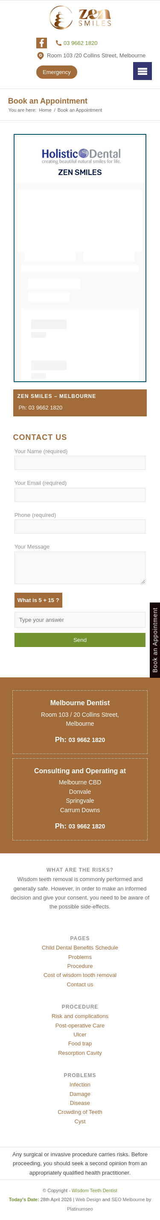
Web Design (88, 1199)
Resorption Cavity (80, 1053)
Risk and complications (80, 1016)
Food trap (80, 1043)
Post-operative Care (80, 1025)
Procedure (80, 966)
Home (45, 110)
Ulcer (79, 1034)
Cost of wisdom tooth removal (80, 975)
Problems (80, 957)
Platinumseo (80, 1208)
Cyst (80, 1121)
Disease (80, 1103)
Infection (80, 1084)
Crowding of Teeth (80, 1112)
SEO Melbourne (128, 1199)
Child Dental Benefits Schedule (80, 947)
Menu (143, 71)
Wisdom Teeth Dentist (94, 1190)
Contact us (80, 984)
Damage (80, 1094)
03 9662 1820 (81, 43)
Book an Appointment (47, 101)
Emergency (57, 72)
